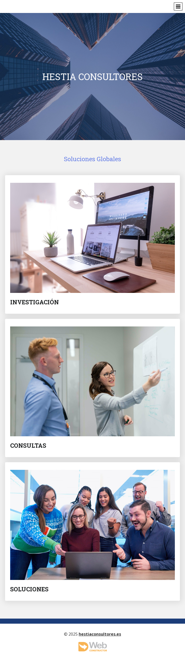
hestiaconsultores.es (100, 634)
